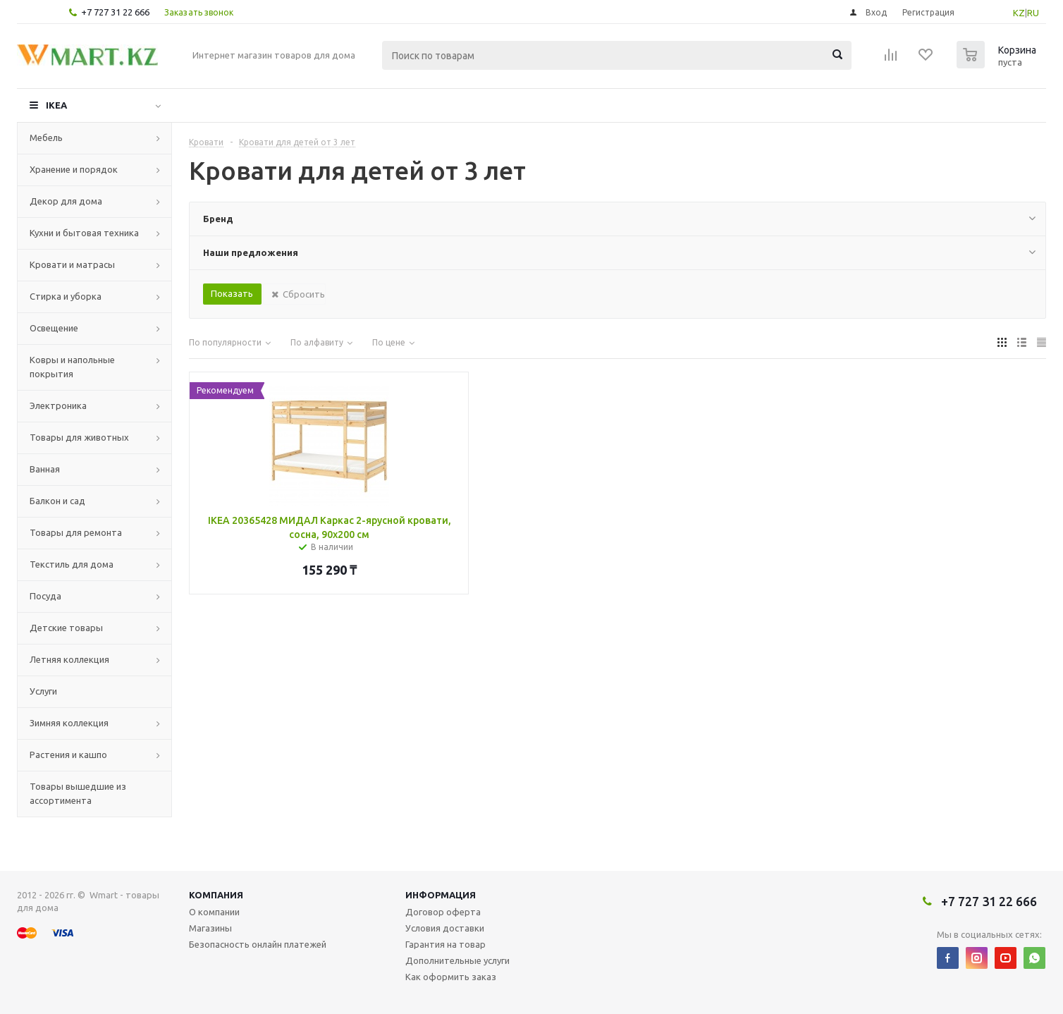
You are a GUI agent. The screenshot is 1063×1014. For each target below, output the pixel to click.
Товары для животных (79, 437)
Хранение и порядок (74, 169)
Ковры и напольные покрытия (72, 367)
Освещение (54, 328)
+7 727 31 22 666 (115, 12)
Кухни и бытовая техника (84, 233)
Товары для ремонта (76, 532)
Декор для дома (66, 201)
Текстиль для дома (71, 564)
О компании (214, 912)
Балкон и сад (57, 501)
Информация (440, 895)
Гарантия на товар (445, 944)
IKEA (56, 105)
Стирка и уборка (66, 296)
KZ (1019, 13)
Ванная (45, 469)
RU (1033, 13)
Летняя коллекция (69, 659)
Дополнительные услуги (457, 960)
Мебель (46, 137)
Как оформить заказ (450, 977)
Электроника (58, 405)
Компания (216, 895)
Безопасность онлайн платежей (257, 944)
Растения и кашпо (68, 754)
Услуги (43, 691)
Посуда (45, 596)
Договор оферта (443, 912)
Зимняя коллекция (69, 723)
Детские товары (66, 628)
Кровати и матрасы (72, 264)
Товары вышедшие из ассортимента (78, 793)
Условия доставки (444, 928)
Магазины (210, 928)
